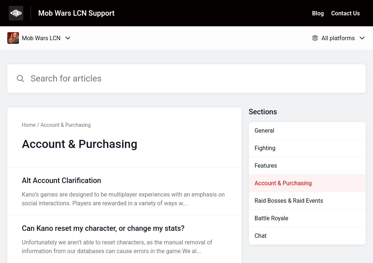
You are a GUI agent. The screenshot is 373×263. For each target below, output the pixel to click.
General (264, 130)
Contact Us (345, 13)
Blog (318, 13)
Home (29, 125)
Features (266, 165)
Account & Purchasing (65, 125)
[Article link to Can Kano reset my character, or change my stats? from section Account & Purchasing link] (124, 239)
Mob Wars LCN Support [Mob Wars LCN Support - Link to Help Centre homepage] (76, 13)
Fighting (265, 148)
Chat (261, 235)
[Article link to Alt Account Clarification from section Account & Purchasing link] (124, 191)
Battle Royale (271, 218)
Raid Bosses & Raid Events (289, 200)
